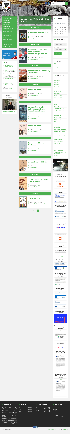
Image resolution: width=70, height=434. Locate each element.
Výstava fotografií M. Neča (37, 163)
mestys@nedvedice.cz (60, 414)
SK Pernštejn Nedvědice (59, 138)
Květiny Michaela (57, 120)
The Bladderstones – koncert (38, 33)
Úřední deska (9, 64)
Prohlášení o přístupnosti (53, 430)
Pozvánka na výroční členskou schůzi (9, 80)
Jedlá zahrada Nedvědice (59, 111)
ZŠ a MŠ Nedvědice (43, 204)
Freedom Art (57, 94)
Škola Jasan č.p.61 (58, 140)
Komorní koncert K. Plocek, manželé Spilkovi (38, 181)
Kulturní (55, 68)
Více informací (60, 257)
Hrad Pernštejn (57, 103)
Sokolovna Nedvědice (58, 142)
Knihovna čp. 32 (57, 116)
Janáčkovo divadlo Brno (59, 109)
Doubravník (56, 87)
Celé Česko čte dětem (35, 199)
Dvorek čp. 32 (57, 90)
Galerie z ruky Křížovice (59, 98)
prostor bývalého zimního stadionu (59, 133)
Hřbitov (55, 105)
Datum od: (56, 43)
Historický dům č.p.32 (34, 39)
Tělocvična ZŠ (57, 144)
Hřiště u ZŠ (56, 107)
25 (65, 32)
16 (62, 30)
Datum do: (56, 48)
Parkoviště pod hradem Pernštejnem (59, 127)
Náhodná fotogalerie (8, 97)
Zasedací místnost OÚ (58, 151)
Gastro (55, 66)
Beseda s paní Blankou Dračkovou (36, 145)
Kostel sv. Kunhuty (58, 118)
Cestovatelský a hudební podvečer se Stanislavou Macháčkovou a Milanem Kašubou (37, 111)
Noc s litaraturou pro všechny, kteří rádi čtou (39, 73)
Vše (55, 64)
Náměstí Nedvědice (58, 124)
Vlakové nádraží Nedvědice (59, 149)
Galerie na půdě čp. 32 (58, 96)
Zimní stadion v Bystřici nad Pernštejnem (60, 154)
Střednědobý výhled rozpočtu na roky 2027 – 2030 (9, 67)
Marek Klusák (65, 430)
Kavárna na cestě (57, 114)
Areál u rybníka (57, 81)
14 (58, 30)
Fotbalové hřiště (57, 92)
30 (62, 34)
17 (64, 30)
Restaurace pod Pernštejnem (60, 136)
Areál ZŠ (56, 83)
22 (60, 32)
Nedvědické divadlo (35, 91)
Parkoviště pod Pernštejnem (60, 130)
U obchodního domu (58, 146)
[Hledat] (66, 3)
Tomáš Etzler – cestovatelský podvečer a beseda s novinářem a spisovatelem (38, 53)
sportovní (56, 71)
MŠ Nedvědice (57, 122)
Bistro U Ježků (57, 85)
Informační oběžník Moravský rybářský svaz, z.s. (10, 76)
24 (64, 32)
